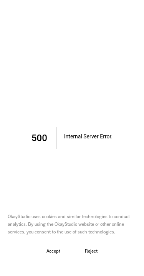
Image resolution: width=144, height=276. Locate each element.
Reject (91, 251)
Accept (53, 251)
